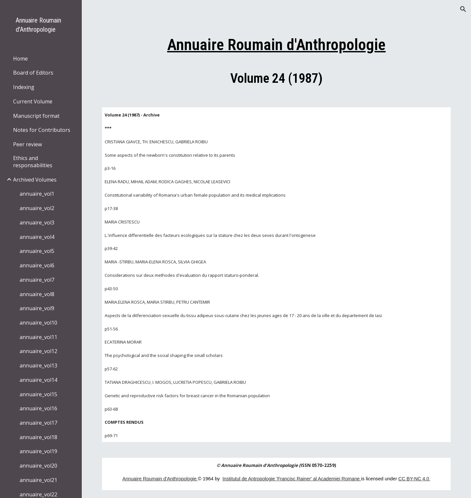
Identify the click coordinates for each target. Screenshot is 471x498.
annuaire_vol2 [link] (37, 208)
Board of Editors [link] (33, 72)
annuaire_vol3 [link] (37, 222)
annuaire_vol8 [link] (37, 294)
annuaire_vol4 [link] (37, 236)
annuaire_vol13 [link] (38, 365)
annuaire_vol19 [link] (38, 451)
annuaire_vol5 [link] (37, 251)
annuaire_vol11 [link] (38, 337)
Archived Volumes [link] (35, 179)
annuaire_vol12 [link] (38, 351)
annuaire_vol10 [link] (38, 322)
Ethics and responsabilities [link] (32, 161)
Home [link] (20, 58)
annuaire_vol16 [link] (38, 408)
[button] (463, 9)
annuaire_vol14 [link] (38, 379)
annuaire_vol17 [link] (38, 422)
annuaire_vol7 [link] (37, 279)
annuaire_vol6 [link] (37, 265)
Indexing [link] (23, 87)
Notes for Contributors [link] (41, 129)
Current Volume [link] (32, 101)
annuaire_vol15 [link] (38, 394)
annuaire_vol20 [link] (38, 465)
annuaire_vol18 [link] (38, 437)
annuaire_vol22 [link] (38, 494)
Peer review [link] (27, 144)
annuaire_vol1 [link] (37, 193)
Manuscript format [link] (36, 115)
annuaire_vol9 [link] (37, 308)
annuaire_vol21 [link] (38, 480)
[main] (276, 59)
